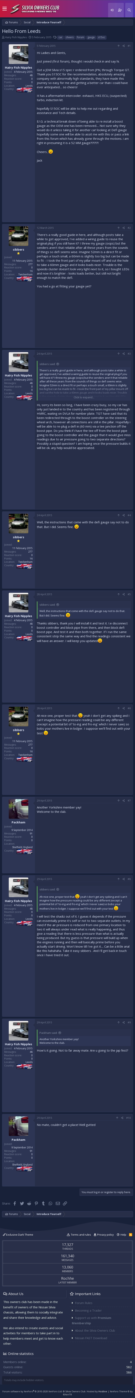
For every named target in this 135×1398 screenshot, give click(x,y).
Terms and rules (81, 1234)
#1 (129, 46)
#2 (129, 228)
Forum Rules (83, 1303)
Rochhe (67, 1278)
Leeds (29, 85)
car (60, 37)
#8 (129, 879)
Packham (18, 822)
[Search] (129, 10)
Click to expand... (84, 397)
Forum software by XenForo (32, 1391)
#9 (129, 1022)
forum (80, 37)
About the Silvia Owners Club (95, 1330)
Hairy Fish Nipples (16, 37)
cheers (70, 37)
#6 (129, 708)
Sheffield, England (22, 847)
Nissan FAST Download (91, 1338)
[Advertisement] (84, 191)
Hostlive (102, 1391)
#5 (129, 594)
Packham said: (48, 1033)
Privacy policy (105, 1234)
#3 (129, 353)
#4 (129, 515)
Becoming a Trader (88, 1310)
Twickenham (25, 274)
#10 (128, 1118)
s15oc (101, 37)
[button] (4, 8)
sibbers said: (47, 364)
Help (123, 1234)
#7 (129, 800)
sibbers (18, 249)
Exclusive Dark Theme (18, 1234)
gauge (91, 37)
